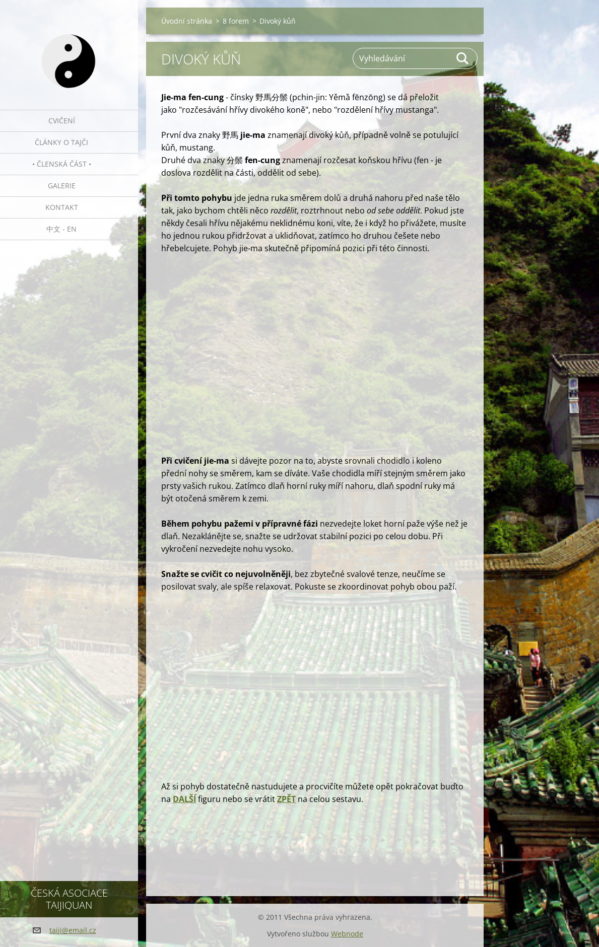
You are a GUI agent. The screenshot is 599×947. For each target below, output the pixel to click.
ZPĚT (286, 799)
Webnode (347, 933)
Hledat (463, 58)
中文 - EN (61, 229)
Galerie (62, 185)
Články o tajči (61, 142)
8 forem (236, 21)
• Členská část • (61, 164)
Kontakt (61, 207)
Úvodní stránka (186, 21)
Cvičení (61, 120)
